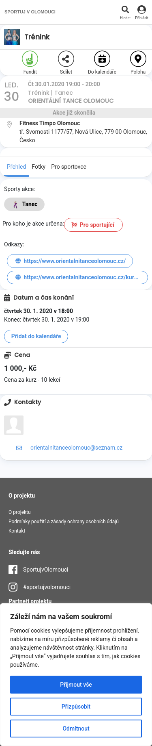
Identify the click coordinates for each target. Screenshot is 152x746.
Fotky (38, 166)
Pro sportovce (68, 166)
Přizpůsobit (76, 706)
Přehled (16, 166)
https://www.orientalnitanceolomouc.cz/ (70, 261)
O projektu (20, 512)
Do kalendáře (102, 63)
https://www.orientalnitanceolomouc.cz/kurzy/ (78, 277)
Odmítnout (75, 728)
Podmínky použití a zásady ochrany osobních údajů (64, 521)
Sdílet (66, 63)
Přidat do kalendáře (36, 336)
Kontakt (17, 531)
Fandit (30, 63)
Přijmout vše (76, 684)
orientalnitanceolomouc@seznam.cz (76, 447)
